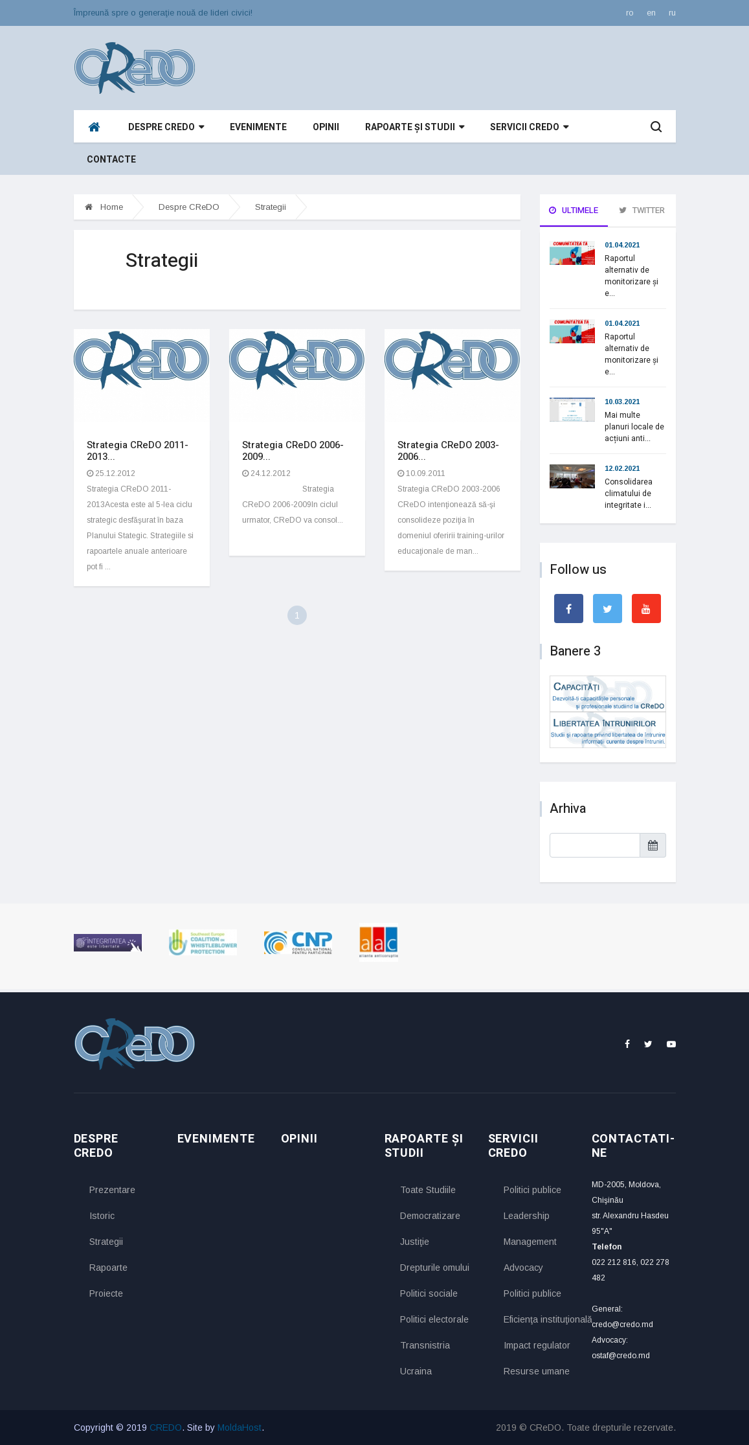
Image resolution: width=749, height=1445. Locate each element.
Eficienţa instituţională (538, 1319)
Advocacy (523, 1267)
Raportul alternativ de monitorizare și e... (631, 276)
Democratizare (430, 1216)
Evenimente (258, 127)
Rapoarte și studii (414, 127)
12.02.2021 (622, 468)
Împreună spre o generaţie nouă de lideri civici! (163, 12)
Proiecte (106, 1293)
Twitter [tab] (642, 210)
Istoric (102, 1216)
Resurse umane (537, 1371)
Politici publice (532, 1190)
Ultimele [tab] (573, 210)
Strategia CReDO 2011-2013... (137, 451)
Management (530, 1241)
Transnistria (425, 1345)
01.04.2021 (622, 245)
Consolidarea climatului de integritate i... (629, 493)
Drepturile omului (434, 1267)
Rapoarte (108, 1267)
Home (104, 207)
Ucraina (416, 1371)
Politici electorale (434, 1319)
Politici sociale (429, 1293)
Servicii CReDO (529, 127)
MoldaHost (240, 1427)
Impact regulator (537, 1345)
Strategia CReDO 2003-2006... (448, 451)
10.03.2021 (622, 401)
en (651, 12)
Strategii (270, 207)
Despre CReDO (166, 127)
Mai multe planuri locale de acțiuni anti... (634, 426)
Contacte (111, 159)
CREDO (166, 1427)
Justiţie (414, 1241)
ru (672, 12)
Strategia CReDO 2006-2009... (293, 451)
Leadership (527, 1216)
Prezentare (112, 1190)
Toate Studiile (428, 1190)
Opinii (326, 127)
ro (630, 12)
